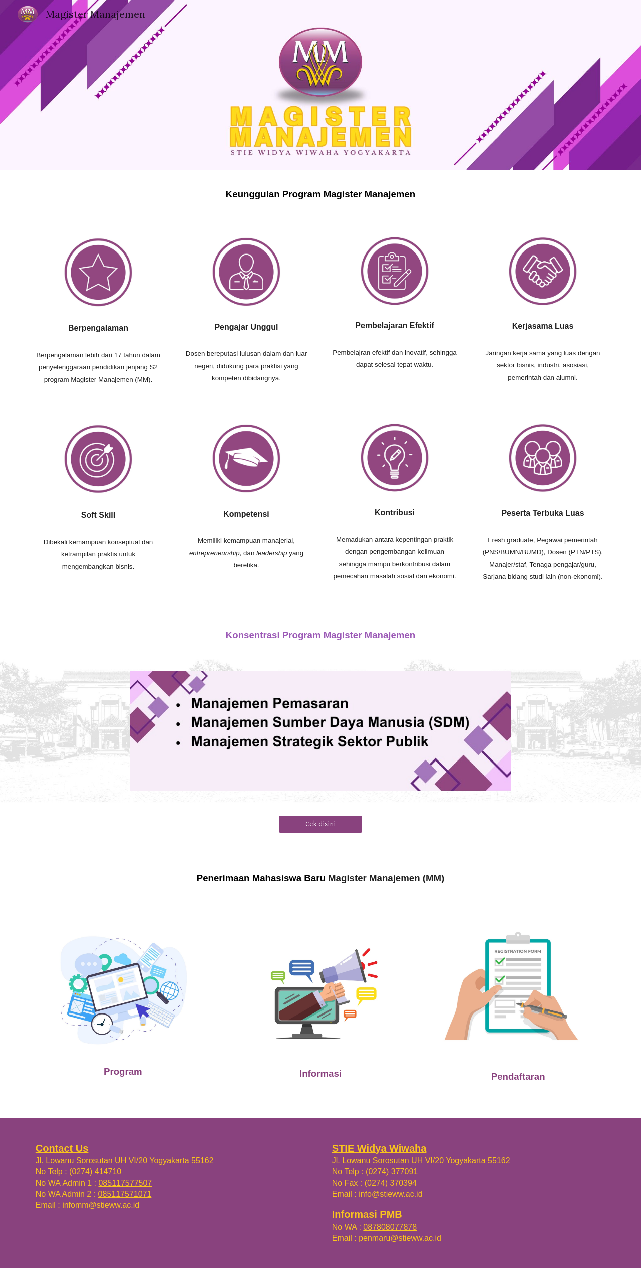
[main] (320, 194)
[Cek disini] (320, 824)
